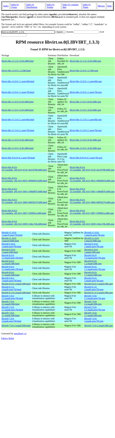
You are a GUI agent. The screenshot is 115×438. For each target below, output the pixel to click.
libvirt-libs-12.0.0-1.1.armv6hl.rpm (86, 81)
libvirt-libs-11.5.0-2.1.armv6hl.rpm (86, 119)
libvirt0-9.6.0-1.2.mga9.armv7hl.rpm (94, 256)
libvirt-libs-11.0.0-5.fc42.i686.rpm (85, 140)
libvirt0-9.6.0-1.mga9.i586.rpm (98, 284)
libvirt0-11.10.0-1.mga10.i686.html (10, 239)
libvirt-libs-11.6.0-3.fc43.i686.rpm (85, 102)
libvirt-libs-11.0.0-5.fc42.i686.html (18, 140)
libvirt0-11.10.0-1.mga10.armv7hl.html (12, 233)
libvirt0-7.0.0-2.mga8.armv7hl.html (11, 319)
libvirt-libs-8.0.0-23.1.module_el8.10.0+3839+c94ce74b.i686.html (24, 222)
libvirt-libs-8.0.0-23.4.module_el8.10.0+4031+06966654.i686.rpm (92, 179)
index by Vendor (51, 5)
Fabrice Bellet (7, 338)
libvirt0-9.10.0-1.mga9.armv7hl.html (11, 245)
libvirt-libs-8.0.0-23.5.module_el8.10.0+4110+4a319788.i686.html (24, 168)
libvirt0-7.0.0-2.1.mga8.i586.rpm (93, 314)
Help (109, 6)
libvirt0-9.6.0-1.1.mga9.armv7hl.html (12, 268)
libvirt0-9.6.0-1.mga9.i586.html (16, 284)
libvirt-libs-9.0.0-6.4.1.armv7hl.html (18, 158)
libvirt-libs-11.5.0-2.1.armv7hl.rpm (86, 130)
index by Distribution (31, 5)
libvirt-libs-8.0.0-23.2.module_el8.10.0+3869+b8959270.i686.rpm (92, 201)
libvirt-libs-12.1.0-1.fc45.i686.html (18, 61)
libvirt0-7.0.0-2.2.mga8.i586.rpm (93, 302)
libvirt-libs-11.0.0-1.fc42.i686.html (18, 148)
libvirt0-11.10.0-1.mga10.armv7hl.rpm (94, 233)
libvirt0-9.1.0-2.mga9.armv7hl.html (11, 288)
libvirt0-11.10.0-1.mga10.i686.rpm (92, 239)
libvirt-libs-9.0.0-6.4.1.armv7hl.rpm (86, 158)
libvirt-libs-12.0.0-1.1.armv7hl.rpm (86, 92)
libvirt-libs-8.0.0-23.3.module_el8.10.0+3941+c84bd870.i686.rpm (92, 190)
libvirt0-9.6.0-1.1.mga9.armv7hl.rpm (94, 268)
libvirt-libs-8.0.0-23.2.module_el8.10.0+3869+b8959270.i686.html (24, 201)
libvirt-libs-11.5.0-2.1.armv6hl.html (18, 119)
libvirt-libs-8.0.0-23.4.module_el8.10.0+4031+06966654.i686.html (24, 179)
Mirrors (101, 6)
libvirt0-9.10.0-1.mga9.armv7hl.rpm (93, 245)
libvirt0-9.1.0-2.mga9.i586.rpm (98, 292)
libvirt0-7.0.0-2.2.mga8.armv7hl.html (12, 297)
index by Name (87, 5)
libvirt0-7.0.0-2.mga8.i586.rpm (98, 325)
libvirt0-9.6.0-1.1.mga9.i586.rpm (93, 273)
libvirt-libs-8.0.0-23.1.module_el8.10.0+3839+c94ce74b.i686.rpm (92, 222)
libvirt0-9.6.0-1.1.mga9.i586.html (10, 273)
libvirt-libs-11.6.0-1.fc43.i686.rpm (85, 110)
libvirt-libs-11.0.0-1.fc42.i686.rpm (85, 148)
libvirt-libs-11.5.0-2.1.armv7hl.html (18, 130)
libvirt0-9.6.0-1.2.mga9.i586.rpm (93, 262)
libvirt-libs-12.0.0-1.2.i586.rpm (84, 70)
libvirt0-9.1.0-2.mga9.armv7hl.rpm (93, 288)
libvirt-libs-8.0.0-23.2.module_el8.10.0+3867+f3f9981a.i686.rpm (92, 211)
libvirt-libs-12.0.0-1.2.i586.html (16, 70)
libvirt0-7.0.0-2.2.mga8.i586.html (10, 302)
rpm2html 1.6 (20, 333)
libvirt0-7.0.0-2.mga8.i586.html (16, 325)
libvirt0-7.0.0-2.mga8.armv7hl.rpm (93, 319)
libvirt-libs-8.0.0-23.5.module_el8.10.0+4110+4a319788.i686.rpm (92, 168)
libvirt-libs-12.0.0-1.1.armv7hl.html (18, 92)
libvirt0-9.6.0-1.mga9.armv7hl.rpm (93, 279)
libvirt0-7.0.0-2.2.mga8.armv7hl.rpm (94, 297)
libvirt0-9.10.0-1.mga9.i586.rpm (92, 250)
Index (6, 6)
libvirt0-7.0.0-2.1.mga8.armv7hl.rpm (94, 308)
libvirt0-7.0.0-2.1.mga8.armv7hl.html (12, 308)
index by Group (15, 5)
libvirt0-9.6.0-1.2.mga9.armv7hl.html (12, 256)
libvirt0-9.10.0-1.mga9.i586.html (10, 250)
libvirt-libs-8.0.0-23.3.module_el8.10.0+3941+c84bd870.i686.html (24, 190)
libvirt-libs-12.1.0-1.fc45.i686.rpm (85, 61)
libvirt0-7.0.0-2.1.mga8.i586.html (10, 314)
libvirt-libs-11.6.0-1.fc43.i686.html (18, 110)
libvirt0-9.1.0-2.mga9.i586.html (16, 292)
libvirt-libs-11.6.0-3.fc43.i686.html (18, 102)
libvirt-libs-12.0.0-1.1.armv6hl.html (18, 81)
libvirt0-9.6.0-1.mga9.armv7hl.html (11, 279)
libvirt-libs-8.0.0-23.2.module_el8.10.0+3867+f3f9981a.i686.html (24, 211)
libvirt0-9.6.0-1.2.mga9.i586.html (10, 262)
